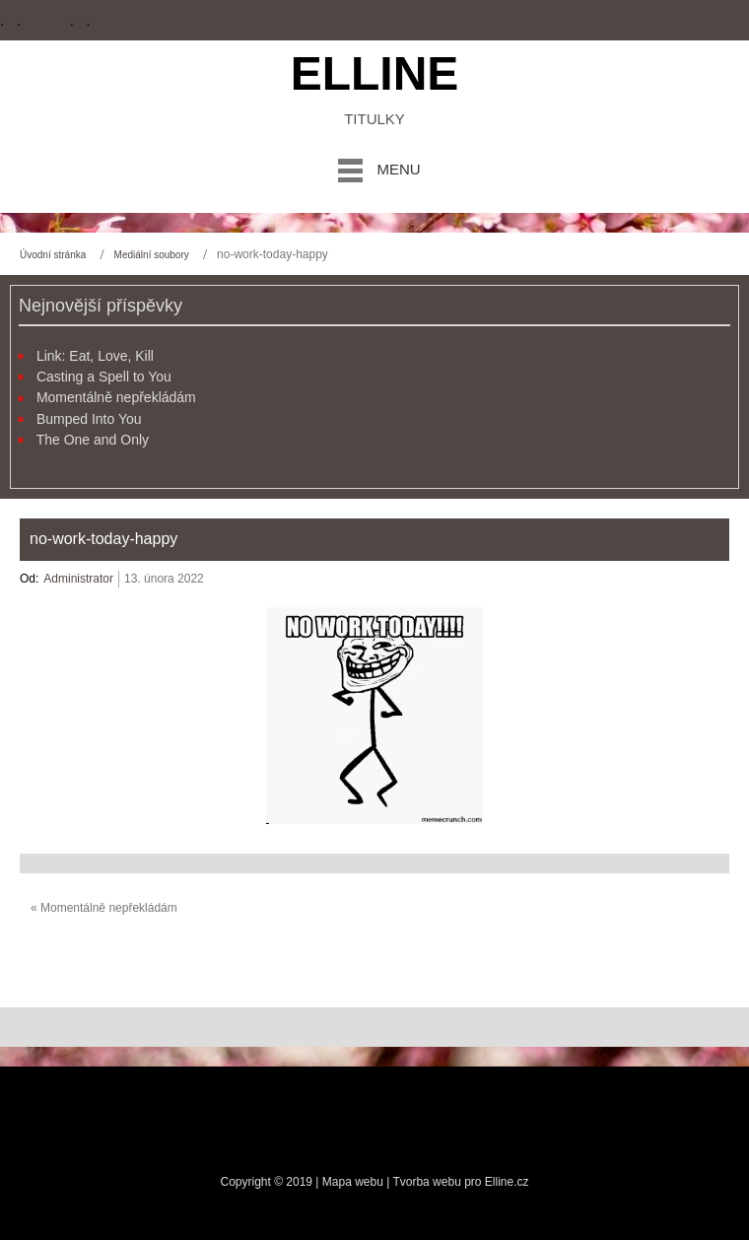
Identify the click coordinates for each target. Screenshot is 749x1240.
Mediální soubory (151, 254)
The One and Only (92, 440)
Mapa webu (354, 1182)
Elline (375, 73)
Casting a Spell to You (103, 376)
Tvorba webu (426, 1182)
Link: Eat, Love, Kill (95, 356)
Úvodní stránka (53, 254)
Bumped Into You (89, 419)
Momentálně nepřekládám (116, 397)
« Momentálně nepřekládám (104, 908)
